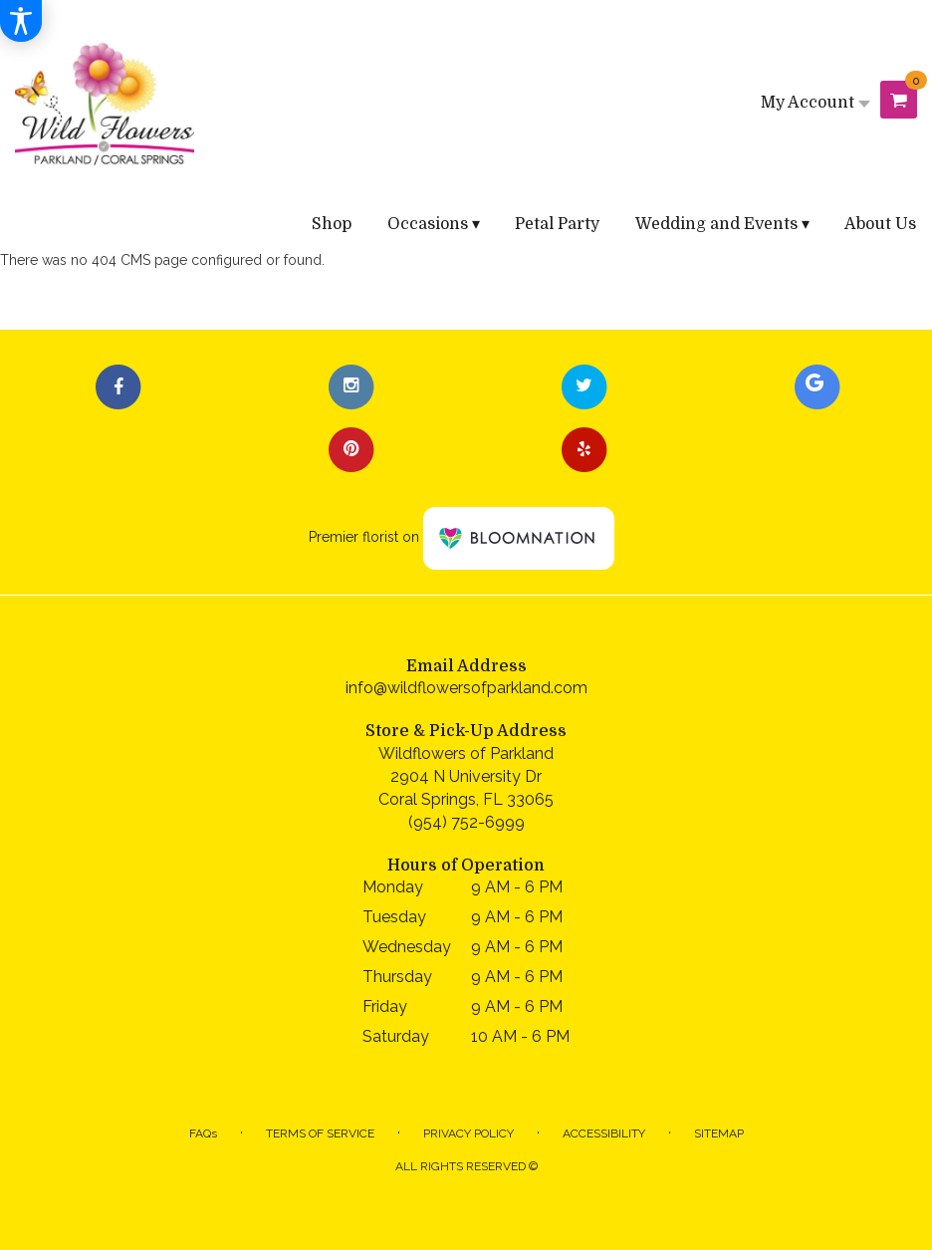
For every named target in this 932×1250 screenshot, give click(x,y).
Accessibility (604, 1133)
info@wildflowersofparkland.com (466, 687)
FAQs (203, 1133)
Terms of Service (320, 1133)
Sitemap (719, 1133)
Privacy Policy (468, 1133)
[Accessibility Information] (21, 21)
